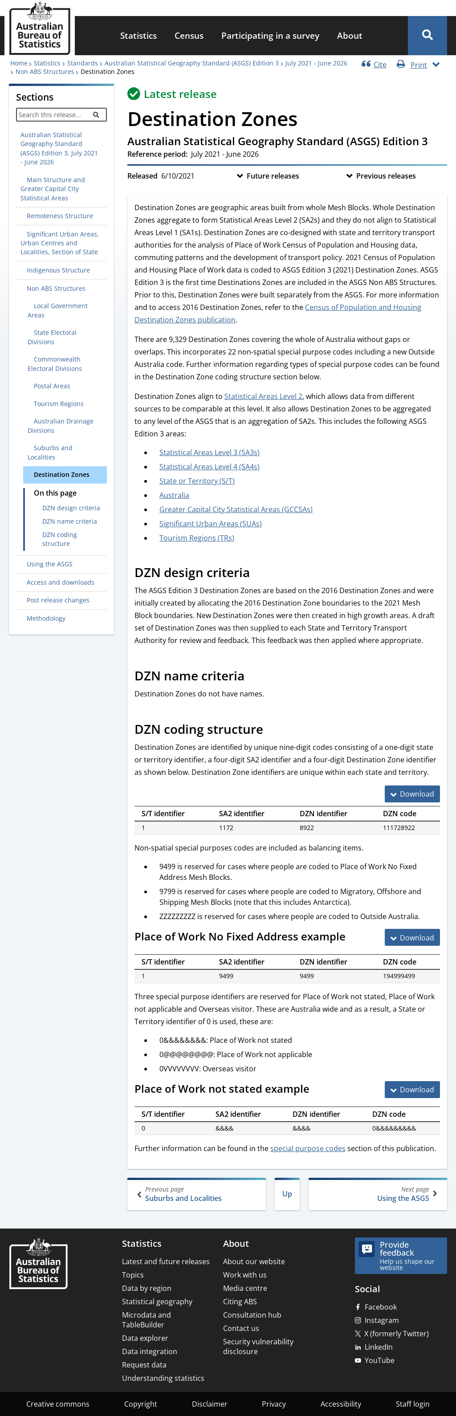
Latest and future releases (166, 1261)
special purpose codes (308, 1148)
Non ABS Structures (45, 71)
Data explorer (145, 1338)
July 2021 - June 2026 (316, 63)
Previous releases (386, 176)
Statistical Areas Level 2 (263, 396)
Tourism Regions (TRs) (196, 538)
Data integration (149, 1351)
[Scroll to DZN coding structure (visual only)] (273, 730)
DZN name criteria (69, 521)
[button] (427, 35)
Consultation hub (252, 1315)
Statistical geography (157, 1301)
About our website (254, 1261)
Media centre (245, 1288)
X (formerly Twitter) (396, 1334)
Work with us (245, 1275)
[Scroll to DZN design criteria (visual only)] (259, 573)
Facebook (381, 1307)
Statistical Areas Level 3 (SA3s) (209, 452)
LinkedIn (379, 1347)
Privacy (274, 1404)
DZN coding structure (59, 539)
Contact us (241, 1328)
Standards (82, 63)
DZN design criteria (71, 508)
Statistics (138, 35)
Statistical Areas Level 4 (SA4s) (209, 467)
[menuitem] (138, 36)
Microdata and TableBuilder (146, 1320)
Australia (174, 495)
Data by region (146, 1288)
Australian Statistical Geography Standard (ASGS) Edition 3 (192, 63)
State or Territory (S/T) (197, 481)
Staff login (413, 1404)
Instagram (382, 1320)
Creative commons (58, 1404)
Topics (133, 1275)
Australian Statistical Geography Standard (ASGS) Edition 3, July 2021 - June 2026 (59, 148)
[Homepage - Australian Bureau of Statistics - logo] (39, 28)
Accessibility (341, 1404)
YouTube (380, 1360)
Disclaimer (210, 1404)
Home (19, 63)
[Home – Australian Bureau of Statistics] (38, 1264)
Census (189, 35)
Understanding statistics (163, 1378)
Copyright (140, 1404)
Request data (144, 1365)
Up (287, 1194)
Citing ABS (240, 1301)
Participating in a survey (270, 35)
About (349, 35)
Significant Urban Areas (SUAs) (210, 524)
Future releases (273, 176)
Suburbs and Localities (197, 1194)
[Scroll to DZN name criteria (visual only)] (254, 677)
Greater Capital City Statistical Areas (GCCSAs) (236, 509)
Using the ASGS (377, 1194)
